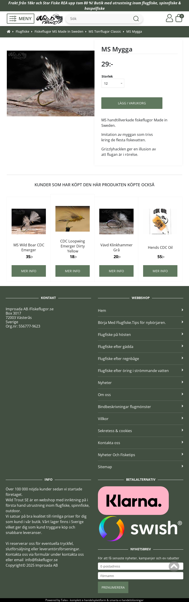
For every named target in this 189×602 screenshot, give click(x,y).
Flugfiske (22, 31)
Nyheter (140, 382)
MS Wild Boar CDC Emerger (28, 247)
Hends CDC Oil (160, 247)
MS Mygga (134, 31)
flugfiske (149, 2)
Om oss (140, 394)
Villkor (140, 418)
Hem (140, 310)
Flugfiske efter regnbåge (140, 358)
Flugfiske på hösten (140, 334)
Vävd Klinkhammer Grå (116, 247)
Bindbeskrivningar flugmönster (140, 406)
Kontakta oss (140, 442)
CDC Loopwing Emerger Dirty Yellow (72, 246)
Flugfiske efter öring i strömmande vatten (140, 370)
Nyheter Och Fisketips (140, 454)
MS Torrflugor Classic (105, 31)
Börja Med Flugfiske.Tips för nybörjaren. (140, 322)
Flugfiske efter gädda (140, 346)
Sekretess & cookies (140, 430)
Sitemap (140, 466)
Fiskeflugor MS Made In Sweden (59, 31)
